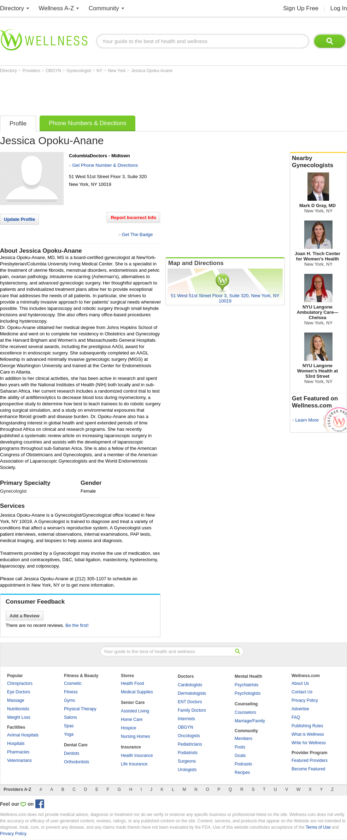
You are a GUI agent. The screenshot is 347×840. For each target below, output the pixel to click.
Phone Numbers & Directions (87, 123)
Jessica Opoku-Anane (151, 70)
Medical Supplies (137, 691)
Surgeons (187, 761)
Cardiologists (190, 684)
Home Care (131, 719)
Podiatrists (188, 752)
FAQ (296, 717)
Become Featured (308, 768)
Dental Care (76, 744)
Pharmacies (18, 752)
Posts (240, 747)
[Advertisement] (128, 92)
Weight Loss (18, 717)
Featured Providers (310, 760)
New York (117, 70)
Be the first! (77, 625)
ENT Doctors (190, 701)
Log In (338, 8)
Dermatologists (192, 693)
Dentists (71, 753)
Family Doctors (192, 710)
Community (104, 8)
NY (100, 70)
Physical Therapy (80, 708)
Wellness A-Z (56, 8)
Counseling (246, 703)
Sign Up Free (300, 8)
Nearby (318, 162)
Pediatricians (190, 744)
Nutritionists (18, 708)
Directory (12, 8)
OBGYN (54, 70)
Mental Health (248, 676)
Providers (31, 70)
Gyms (69, 700)
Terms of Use (318, 827)
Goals (240, 755)
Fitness (71, 691)
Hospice (128, 728)
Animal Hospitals (23, 735)
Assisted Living (135, 711)
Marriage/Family (250, 720)
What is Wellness (308, 734)
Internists (186, 718)
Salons (70, 717)
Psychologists (247, 693)
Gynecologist (79, 70)
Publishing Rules (307, 725)
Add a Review (25, 615)
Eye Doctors (18, 691)
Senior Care (133, 702)
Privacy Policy (305, 700)
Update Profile (19, 219)
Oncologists (189, 735)
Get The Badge (137, 234)
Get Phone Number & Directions (105, 165)
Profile (18, 123)
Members (243, 738)
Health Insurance (137, 755)
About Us (300, 683)
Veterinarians (19, 760)
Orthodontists (76, 761)
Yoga (68, 734)
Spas (68, 725)
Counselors (245, 712)
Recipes (242, 772)
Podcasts (243, 764)
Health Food (132, 683)
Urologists (187, 769)
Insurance (131, 747)
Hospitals (15, 743)
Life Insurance (134, 764)
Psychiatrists (246, 684)
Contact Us (302, 691)
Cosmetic (73, 683)
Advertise (300, 708)
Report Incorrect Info (133, 217)
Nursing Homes (135, 736)
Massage (15, 700)
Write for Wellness (309, 742)
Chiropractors (20, 683)
